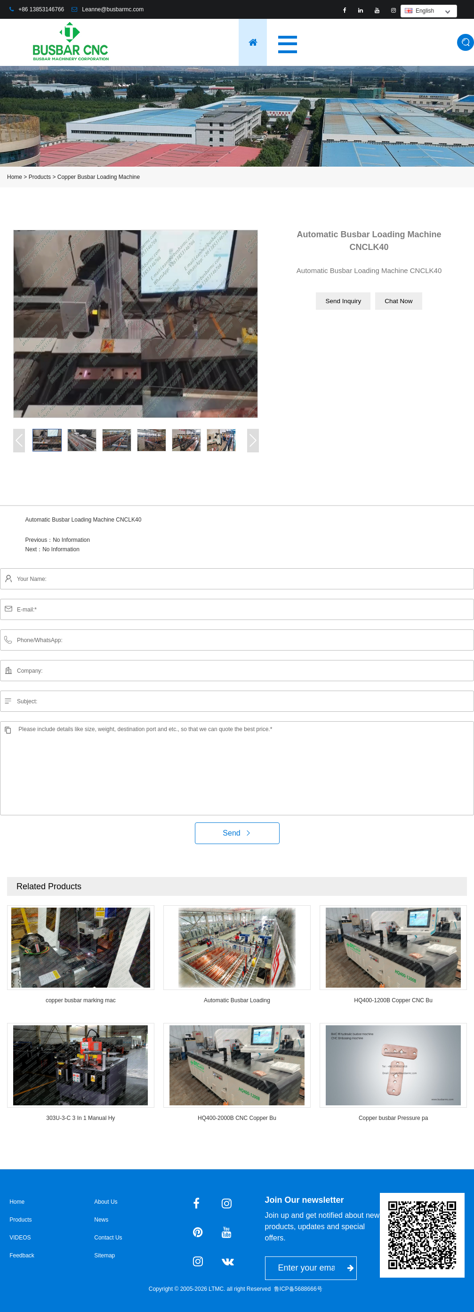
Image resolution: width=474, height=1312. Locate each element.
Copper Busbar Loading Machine (98, 177)
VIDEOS (20, 1237)
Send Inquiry (343, 301)
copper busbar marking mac (81, 1000)
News (101, 1219)
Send (237, 833)
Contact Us (108, 1237)
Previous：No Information (57, 540)
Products (40, 177)
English (419, 11)
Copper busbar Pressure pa (393, 1118)
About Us (105, 1202)
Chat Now (398, 301)
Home (14, 177)
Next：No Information (52, 549)
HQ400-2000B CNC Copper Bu (237, 1118)
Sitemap (104, 1255)
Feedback (21, 1255)
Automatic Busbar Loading (237, 1000)
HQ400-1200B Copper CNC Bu (393, 1000)
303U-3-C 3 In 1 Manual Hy (80, 1118)
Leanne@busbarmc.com (113, 9)
